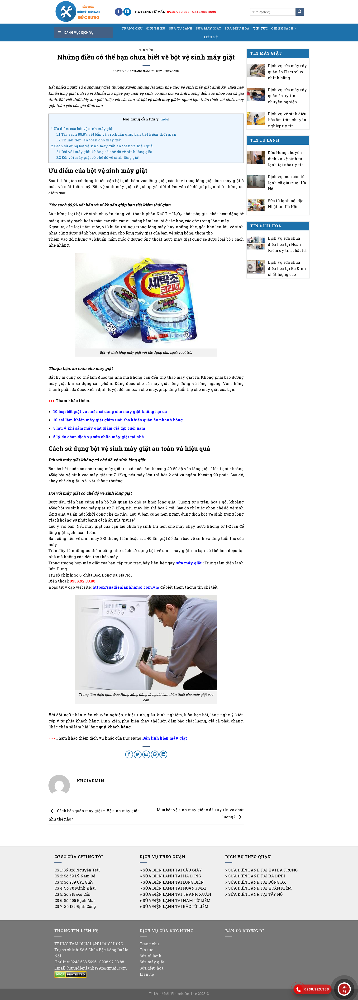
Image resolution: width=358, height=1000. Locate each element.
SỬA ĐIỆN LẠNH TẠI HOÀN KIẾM (260, 888)
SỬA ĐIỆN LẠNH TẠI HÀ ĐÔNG (172, 875)
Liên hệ (211, 37)
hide (164, 119)
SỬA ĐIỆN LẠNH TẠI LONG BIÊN (173, 882)
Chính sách (283, 28)
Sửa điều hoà (236, 28)
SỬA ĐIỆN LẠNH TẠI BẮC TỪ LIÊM (175, 906)
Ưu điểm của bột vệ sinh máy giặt (82, 128)
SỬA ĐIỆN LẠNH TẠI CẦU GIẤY (172, 869)
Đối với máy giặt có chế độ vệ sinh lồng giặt (97, 157)
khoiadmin (171, 71)
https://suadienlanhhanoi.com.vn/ (125, 587)
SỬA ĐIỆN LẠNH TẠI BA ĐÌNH (256, 875)
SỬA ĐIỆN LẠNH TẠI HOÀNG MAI (174, 888)
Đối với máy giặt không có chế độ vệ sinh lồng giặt (104, 151)
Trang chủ (132, 28)
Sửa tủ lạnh (181, 28)
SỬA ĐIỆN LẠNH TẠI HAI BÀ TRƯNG (263, 869)
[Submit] (300, 12)
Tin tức (260, 28)
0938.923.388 (178, 12)
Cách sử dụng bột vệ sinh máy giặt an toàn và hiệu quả (102, 146)
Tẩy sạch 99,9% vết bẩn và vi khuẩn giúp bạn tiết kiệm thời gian (116, 134)
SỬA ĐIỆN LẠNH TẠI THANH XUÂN (177, 894)
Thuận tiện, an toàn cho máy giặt (89, 140)
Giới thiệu (156, 28)
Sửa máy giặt (208, 28)
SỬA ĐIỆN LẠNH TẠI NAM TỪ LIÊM (176, 900)
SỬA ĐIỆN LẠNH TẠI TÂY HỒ (255, 894)
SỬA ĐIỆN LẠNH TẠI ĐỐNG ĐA (257, 882)
